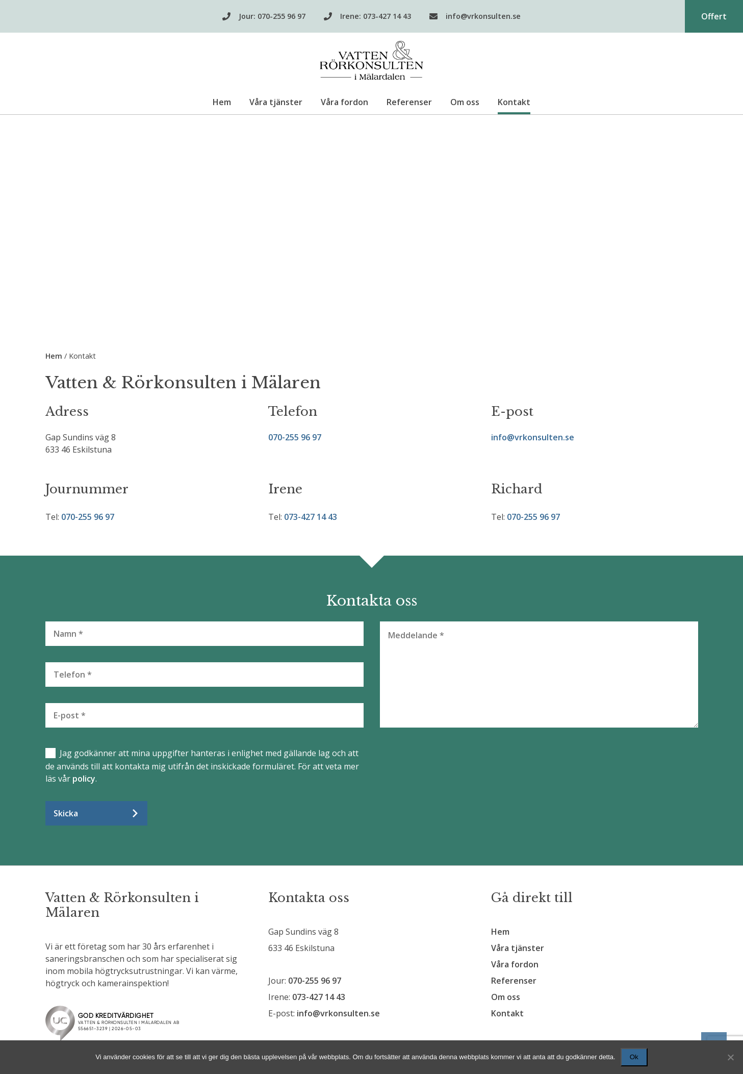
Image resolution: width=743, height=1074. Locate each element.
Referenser (409, 102)
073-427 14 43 (310, 516)
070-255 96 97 (294, 437)
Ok (634, 1057)
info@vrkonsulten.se (532, 437)
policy (83, 778)
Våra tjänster (275, 102)
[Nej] (730, 1057)
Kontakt (514, 102)
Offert (714, 16)
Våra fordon (344, 102)
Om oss (464, 102)
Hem (222, 102)
